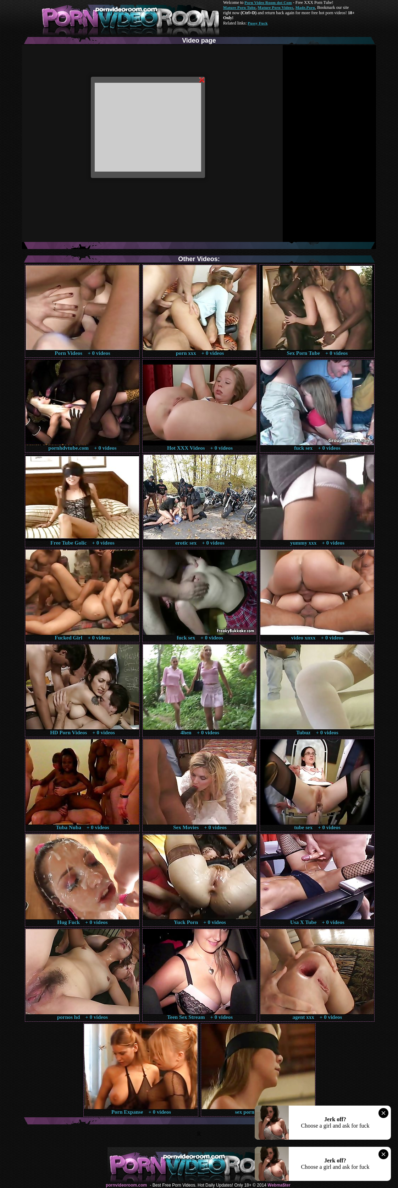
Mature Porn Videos (275, 7)
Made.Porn (305, 7)
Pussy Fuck (257, 23)
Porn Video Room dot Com (268, 2)
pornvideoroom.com (126, 1185)
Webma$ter (278, 1185)
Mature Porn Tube (239, 7)
